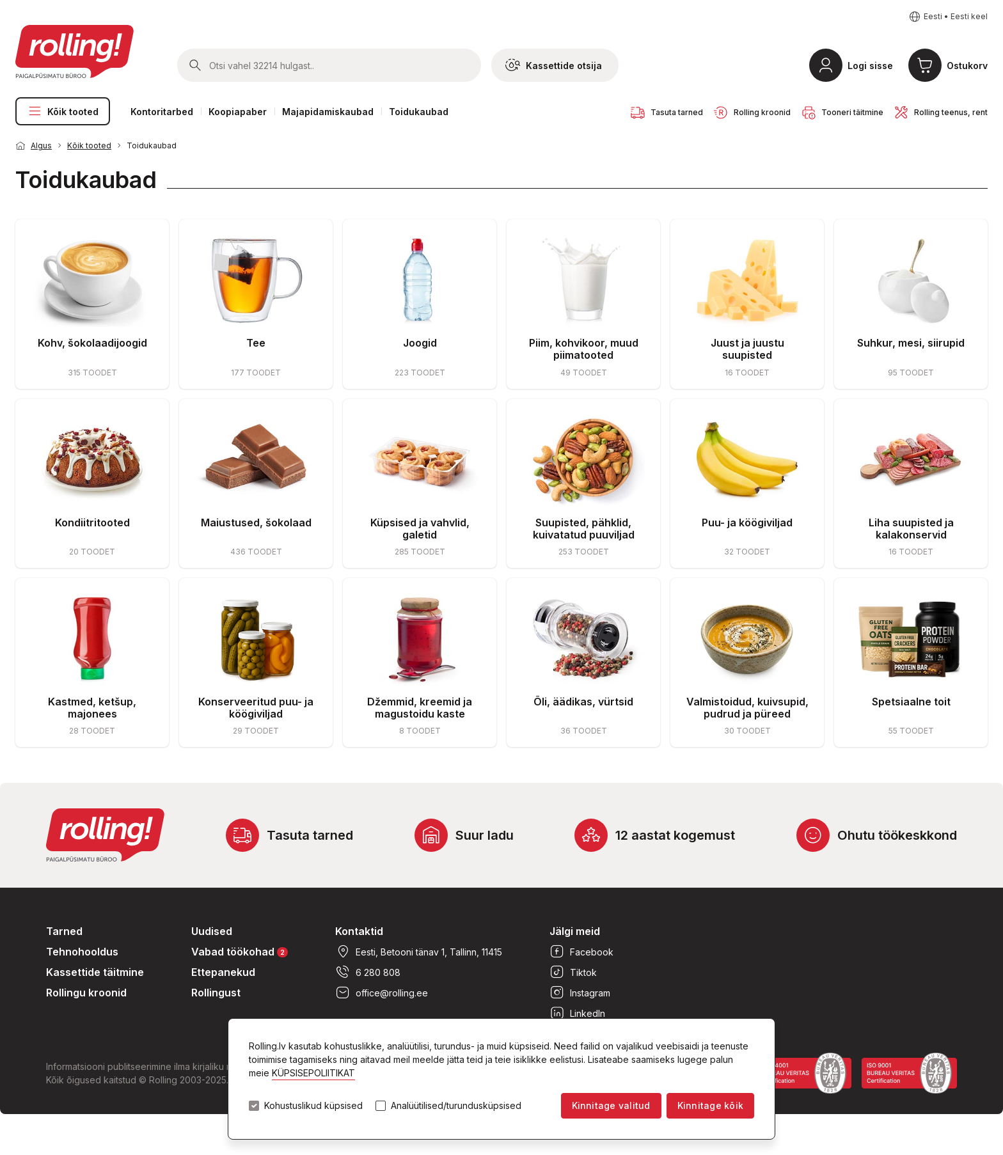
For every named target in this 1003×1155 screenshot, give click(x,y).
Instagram (579, 992)
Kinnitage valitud (611, 1105)
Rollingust (216, 992)
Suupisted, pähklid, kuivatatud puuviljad (584, 528)
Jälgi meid (574, 931)
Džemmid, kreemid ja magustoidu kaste (419, 707)
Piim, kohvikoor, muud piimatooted (583, 348)
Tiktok (573, 972)
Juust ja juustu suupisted (747, 348)
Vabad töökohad (239, 951)
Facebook (581, 951)
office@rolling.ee (381, 992)
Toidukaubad (418, 111)
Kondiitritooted (92, 522)
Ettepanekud (223, 972)
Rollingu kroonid (86, 992)
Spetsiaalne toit (911, 701)
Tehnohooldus (82, 951)
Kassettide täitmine (95, 972)
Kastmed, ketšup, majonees (92, 707)
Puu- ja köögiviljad (747, 522)
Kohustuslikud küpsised (313, 1106)
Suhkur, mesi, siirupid (911, 342)
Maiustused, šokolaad (256, 522)
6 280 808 (367, 972)
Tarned (64, 931)
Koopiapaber (238, 111)
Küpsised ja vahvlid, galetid (420, 528)
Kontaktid (359, 931)
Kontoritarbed (161, 111)
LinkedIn (577, 1013)
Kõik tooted (63, 111)
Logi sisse (870, 65)
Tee (255, 342)
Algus (41, 145)
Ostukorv (967, 65)
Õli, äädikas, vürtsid (583, 701)
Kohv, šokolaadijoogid (92, 342)
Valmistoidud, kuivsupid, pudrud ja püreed (747, 707)
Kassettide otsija (553, 65)
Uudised (211, 931)
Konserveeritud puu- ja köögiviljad (255, 707)
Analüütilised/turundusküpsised (456, 1106)
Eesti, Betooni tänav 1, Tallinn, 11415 (418, 951)
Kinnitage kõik (710, 1105)
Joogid (420, 342)
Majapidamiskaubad (328, 111)
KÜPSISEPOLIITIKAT (313, 1072)
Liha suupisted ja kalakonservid (911, 528)
